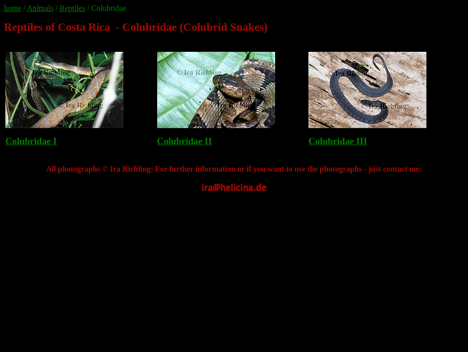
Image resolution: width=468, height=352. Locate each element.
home (13, 8)
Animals (40, 8)
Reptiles (72, 8)
